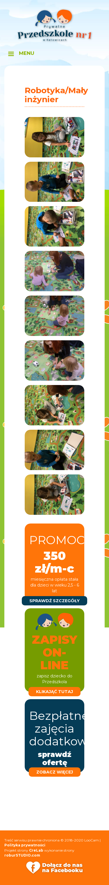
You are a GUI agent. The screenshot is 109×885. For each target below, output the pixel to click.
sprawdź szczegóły (54, 600)
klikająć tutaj (54, 691)
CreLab (36, 850)
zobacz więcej (54, 772)
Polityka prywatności (24, 845)
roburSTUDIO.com (22, 855)
